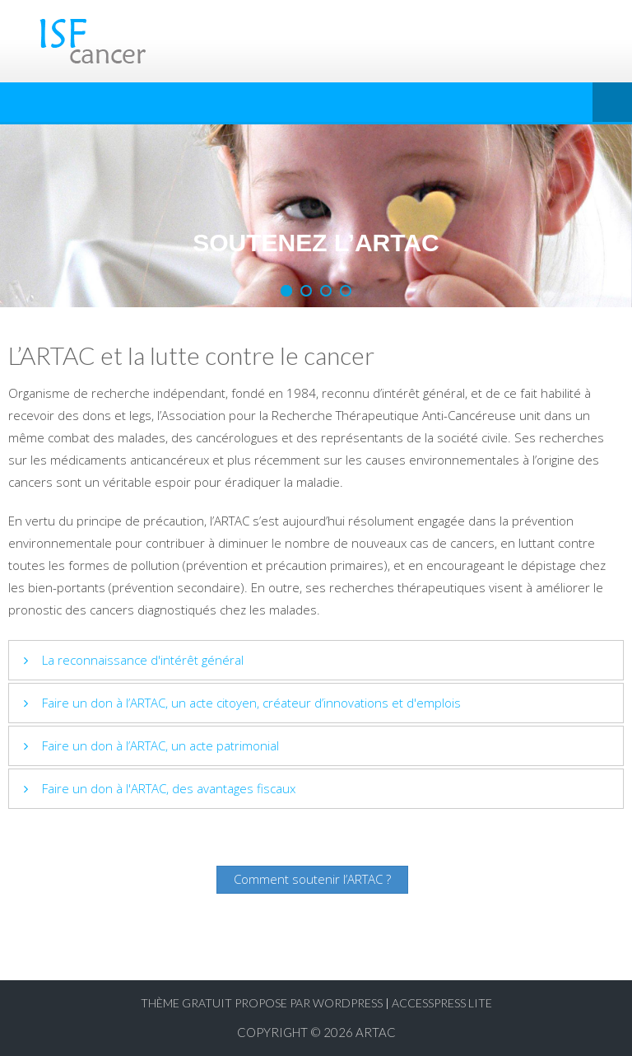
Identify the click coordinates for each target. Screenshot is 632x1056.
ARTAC (376, 1032)
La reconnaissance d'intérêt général (143, 660)
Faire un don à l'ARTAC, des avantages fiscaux (168, 788)
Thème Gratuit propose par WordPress (262, 1003)
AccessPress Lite (442, 1003)
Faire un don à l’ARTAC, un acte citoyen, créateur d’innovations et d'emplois (251, 702)
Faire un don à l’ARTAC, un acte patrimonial (160, 745)
